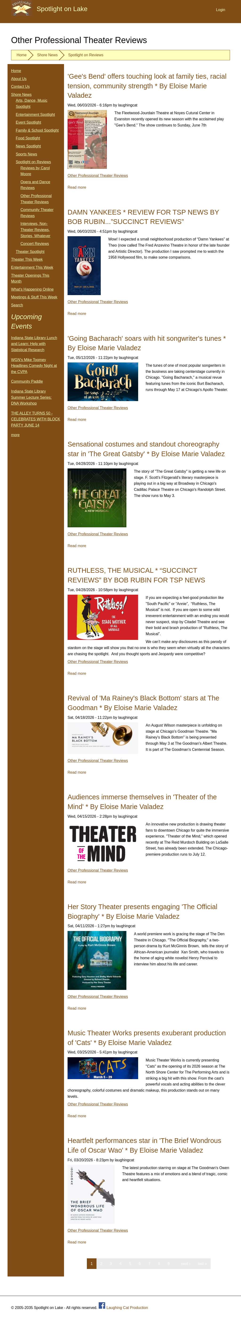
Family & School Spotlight (37, 130)
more (15, 435)
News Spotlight (28, 146)
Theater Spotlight (30, 252)
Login (220, 10)
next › (185, 1264)
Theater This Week (27, 259)
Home (21, 55)
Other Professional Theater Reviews (98, 176)
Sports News (26, 154)
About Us (19, 79)
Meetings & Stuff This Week (34, 297)
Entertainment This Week (32, 267)
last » (202, 1264)
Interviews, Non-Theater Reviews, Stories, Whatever (35, 230)
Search (17, 305)
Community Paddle (27, 381)
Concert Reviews (34, 244)
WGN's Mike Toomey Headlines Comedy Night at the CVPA (34, 366)
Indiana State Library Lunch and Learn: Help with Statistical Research (34, 344)
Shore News (47, 55)
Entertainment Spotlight (35, 115)
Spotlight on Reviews (85, 55)
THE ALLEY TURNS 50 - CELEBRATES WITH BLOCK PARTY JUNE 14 (35, 419)
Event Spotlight (28, 122)
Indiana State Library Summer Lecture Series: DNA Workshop (31, 397)
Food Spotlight (28, 138)
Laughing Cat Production (127, 1308)
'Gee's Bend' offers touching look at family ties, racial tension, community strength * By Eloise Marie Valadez (147, 86)
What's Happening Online (32, 289)
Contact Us (20, 87)
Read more (77, 187)
